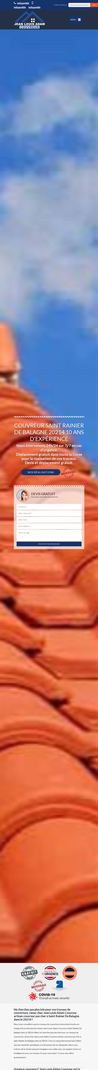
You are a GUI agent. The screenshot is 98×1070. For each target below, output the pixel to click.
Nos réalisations (41, 472)
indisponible (21, 3)
